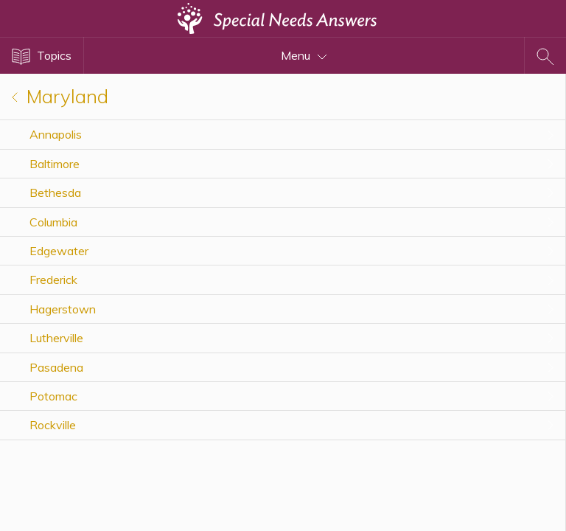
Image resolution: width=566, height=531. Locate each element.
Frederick (53, 279)
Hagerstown (62, 309)
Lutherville (56, 337)
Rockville (52, 424)
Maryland (60, 96)
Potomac (53, 396)
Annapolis (55, 134)
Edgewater (58, 250)
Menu (304, 55)
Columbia (53, 222)
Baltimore (54, 163)
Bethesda (55, 192)
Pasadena (56, 367)
